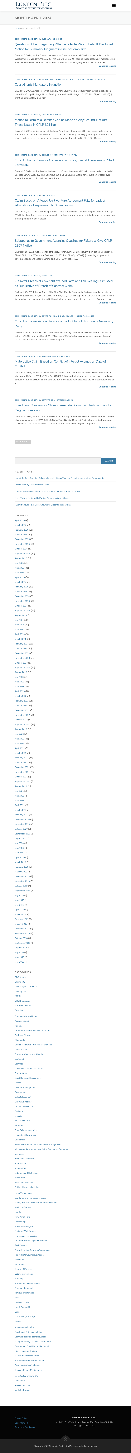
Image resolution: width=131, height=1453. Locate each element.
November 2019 (22, 881)
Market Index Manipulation (27, 1355)
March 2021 (20, 810)
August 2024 (21, 615)
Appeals (18, 1025)
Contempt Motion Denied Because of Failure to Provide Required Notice (48, 491)
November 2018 (22, 933)
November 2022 (22, 715)
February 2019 (21, 919)
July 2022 (19, 734)
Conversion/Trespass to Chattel (59, 155)
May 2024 (19, 629)
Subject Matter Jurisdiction (27, 1187)
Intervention (20, 1168)
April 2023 (20, 691)
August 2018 (21, 947)
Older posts (23, 442)
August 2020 (21, 838)
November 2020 (22, 824)
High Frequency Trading (26, 1351)
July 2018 (19, 952)
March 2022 (20, 753)
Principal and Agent (24, 1226)
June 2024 (19, 624)
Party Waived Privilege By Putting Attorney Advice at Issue (42, 498)
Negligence (20, 1212)
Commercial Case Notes (27, 39)
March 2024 (20, 639)
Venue (18, 1321)
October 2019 (21, 886)
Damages (19, 1082)
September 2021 (22, 781)
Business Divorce (22, 1035)
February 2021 (21, 814)
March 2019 (20, 914)
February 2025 (21, 586)
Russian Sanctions (23, 1385)
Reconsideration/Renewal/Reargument (32, 1250)
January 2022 (21, 762)
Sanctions (19, 1259)
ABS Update (20, 977)
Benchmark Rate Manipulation (29, 1332)
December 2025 (22, 539)
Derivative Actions (23, 1101)
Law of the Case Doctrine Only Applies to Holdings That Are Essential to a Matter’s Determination (60, 478)
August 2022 (21, 729)
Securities (19, 1264)
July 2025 (19, 563)
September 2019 (22, 890)
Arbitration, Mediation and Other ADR (32, 1030)
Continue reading (107, 66)
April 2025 (20, 577)
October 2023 (21, 662)
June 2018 (19, 957)
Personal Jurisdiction (24, 1182)
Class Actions (21, 1049)
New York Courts (22, 1217)
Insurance (19, 1154)
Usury (17, 1312)
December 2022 (22, 710)
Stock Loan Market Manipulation (29, 1360)
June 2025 (19, 567)
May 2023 (19, 686)
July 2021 (19, 791)
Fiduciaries (20, 1125)
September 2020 (22, 833)
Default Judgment (23, 1097)
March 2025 (20, 582)
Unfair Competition (23, 1307)
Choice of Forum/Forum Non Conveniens (33, 1044)
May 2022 (19, 743)
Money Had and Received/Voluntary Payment (36, 1202)
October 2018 (21, 938)
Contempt (19, 1059)
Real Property (21, 1245)
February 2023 (21, 700)
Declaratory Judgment (25, 1087)
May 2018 (19, 962)
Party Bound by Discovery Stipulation (32, 484)
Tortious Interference (24, 1292)
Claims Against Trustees (26, 986)
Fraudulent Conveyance (25, 1135)
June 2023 (19, 681)
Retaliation (20, 1380)
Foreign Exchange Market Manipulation (33, 1341)
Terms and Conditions (25, 1427)
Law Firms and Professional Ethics (30, 1198)
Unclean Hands (22, 1302)
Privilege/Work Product (25, 1231)
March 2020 (20, 862)
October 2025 (21, 548)
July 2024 (19, 620)
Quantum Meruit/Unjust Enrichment (31, 1240)
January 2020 (21, 871)
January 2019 (21, 924)
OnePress (70, 1446)
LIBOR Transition (22, 1001)
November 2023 (22, 658)
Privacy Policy (21, 1418)
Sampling (19, 1010)
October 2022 (21, 719)
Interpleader (20, 1163)
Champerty (20, 981)
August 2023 (21, 672)
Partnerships (49, 195)
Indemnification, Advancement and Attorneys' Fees (38, 1144)
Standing (19, 1278)
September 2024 (22, 610)
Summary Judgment (52, 39)
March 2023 (20, 696)
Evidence (19, 1111)
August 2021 (21, 786)
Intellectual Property (24, 1158)
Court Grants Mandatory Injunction (38, 84)
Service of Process (23, 1269)
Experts (18, 1116)
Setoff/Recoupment (24, 1274)
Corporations (21, 1073)
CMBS (17, 996)
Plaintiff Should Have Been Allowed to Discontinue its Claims (43, 504)
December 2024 (22, 596)
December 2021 (22, 767)
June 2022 (19, 738)
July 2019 (19, 895)
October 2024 (21, 605)
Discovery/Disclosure (53, 236)
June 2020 (19, 848)
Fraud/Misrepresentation (26, 1130)
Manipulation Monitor (24, 1327)
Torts (17, 1297)
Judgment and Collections (26, 1173)
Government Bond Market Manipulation (33, 1346)
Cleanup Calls (21, 991)
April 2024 (20, 634)
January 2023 (21, 705)
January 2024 (21, 648)
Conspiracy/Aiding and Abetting (29, 1054)
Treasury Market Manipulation (28, 1370)
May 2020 (19, 852)
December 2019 (22, 876)
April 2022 (20, 748)
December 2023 (22, 653)
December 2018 (22, 928)
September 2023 (22, 667)
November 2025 (22, 544)
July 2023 (19, 677)
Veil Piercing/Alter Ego (25, 1316)
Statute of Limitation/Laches (57, 400)
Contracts (47, 276)
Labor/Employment (23, 1193)
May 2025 (19, 572)
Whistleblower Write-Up (26, 1376)
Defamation (20, 1092)
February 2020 (21, 867)
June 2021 (19, 795)
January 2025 (21, 591)
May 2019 (19, 905)
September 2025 (22, 553)
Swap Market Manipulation (27, 1365)
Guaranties (20, 1139)
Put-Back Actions (23, 1005)
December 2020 (22, 819)
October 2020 (21, 829)
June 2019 (19, 900)
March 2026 (20, 525)
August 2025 (21, 558)
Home (17, 28)
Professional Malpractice (56, 356)
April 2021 (20, 805)
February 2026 (21, 530)
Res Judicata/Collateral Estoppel (29, 1254)
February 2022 (21, 757)
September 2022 (22, 724)
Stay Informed (21, 1422)
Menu (113, 5)
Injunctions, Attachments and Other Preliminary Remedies (73, 79)
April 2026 (20, 520)
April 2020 (20, 857)
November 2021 (22, 772)
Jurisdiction (20, 1177)
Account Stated (22, 1021)
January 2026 (21, 534)
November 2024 (22, 601)
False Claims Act (22, 1120)
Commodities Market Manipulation (30, 1336)
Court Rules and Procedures (57, 316)
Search (109, 461)
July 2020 (19, 843)
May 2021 (19, 800)
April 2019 (20, 909)
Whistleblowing (22, 1390)
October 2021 (21, 776)
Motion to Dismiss (51, 115)
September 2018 (22, 943)
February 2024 (21, 643)
